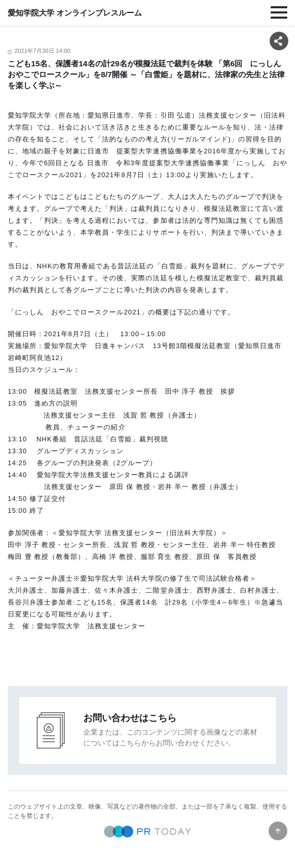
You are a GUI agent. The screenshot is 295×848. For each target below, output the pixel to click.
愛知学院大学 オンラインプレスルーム (75, 12)
